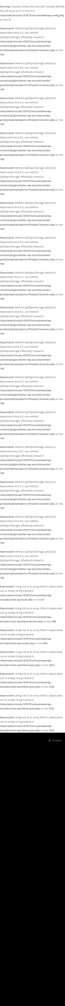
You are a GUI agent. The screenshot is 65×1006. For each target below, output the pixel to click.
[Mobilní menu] (54, 740)
